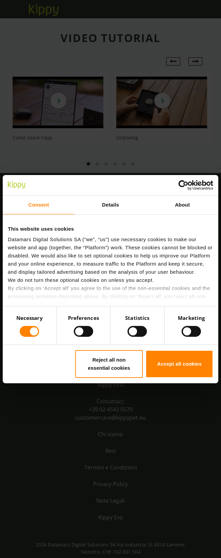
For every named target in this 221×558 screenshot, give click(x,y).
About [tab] (182, 204)
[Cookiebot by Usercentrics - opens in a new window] (183, 185)
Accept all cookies (179, 364)
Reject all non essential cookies (109, 364)
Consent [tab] (38, 204)
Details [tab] (110, 204)
